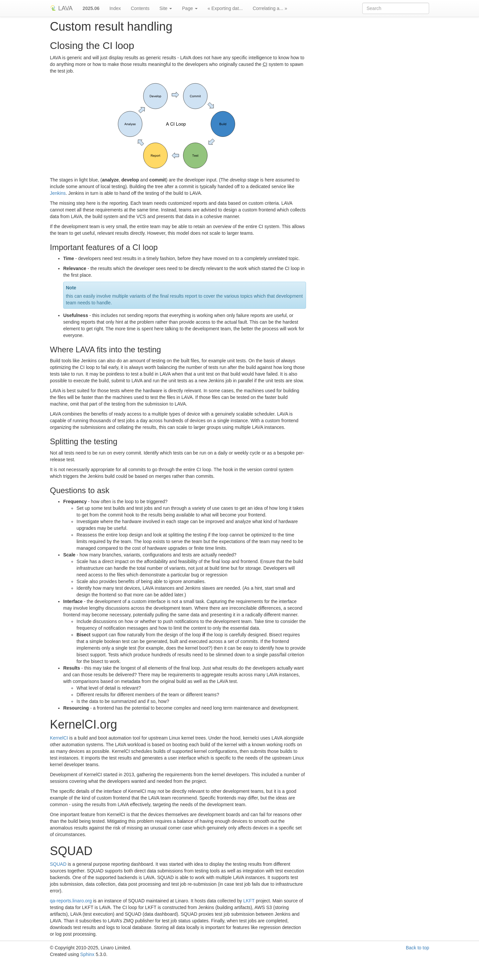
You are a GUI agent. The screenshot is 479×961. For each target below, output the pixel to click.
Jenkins (58, 193)
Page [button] (190, 8)
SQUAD (58, 864)
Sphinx (87, 954)
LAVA (61, 8)
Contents (140, 8)
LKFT (248, 900)
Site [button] (165, 8)
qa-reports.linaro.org (71, 900)
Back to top (417, 947)
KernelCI (59, 738)
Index (115, 8)
